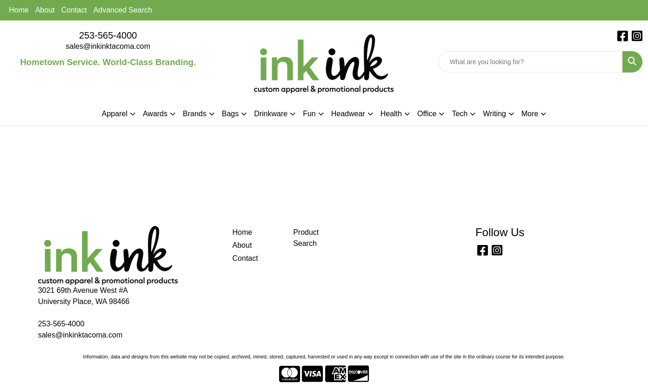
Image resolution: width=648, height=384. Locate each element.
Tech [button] (460, 114)
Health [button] (391, 114)
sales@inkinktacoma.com (108, 46)
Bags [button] (230, 114)
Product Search (306, 237)
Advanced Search (123, 10)
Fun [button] (309, 114)
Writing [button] (494, 114)
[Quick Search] (530, 62)
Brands (195, 114)
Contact (74, 10)
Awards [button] (155, 114)
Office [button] (427, 114)
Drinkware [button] (270, 114)
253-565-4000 (108, 35)
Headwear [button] (348, 114)
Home (19, 10)
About (45, 10)
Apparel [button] (114, 114)
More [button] (529, 114)
